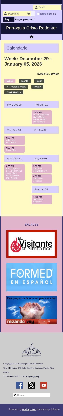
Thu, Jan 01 (41, 104)
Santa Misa (11, 150)
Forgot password (24, 19)
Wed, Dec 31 (14, 158)
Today (37, 86)
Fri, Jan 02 (40, 130)
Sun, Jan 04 (41, 189)
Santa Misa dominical (38, 179)
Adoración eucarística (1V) (40, 169)
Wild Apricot (29, 409)
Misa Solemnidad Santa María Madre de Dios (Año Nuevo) (41, 118)
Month (24, 81)
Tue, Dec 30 (14, 130)
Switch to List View (48, 74)
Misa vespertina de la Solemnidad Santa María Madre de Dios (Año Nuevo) (14, 173)
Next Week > (14, 92)
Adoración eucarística (11, 141)
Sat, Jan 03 (40, 158)
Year (39, 81)
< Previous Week (16, 86)
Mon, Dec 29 (14, 104)
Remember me (48, 14)
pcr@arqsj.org (32, 376)
